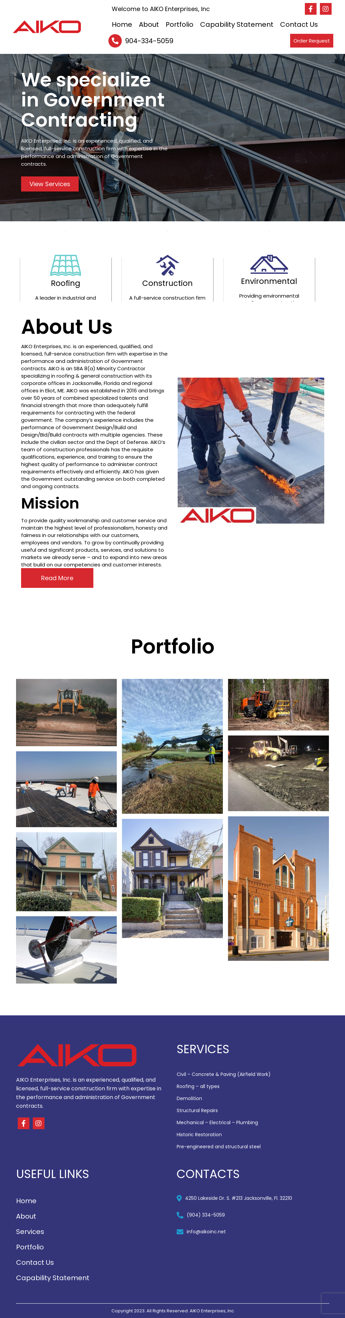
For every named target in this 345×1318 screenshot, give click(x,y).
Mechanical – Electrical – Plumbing (217, 1122)
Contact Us (299, 24)
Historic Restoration (199, 1134)
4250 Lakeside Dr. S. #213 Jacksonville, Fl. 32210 (238, 1198)
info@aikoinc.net (206, 1231)
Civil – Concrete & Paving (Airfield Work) (224, 1074)
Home (122, 24)
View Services (49, 184)
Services (30, 1231)
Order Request (311, 40)
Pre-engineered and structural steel (219, 1146)
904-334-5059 (149, 41)
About (149, 24)
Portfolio (179, 24)
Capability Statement (236, 24)
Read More (57, 578)
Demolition (189, 1098)
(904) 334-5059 (206, 1215)
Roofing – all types (198, 1086)
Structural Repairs (197, 1110)
